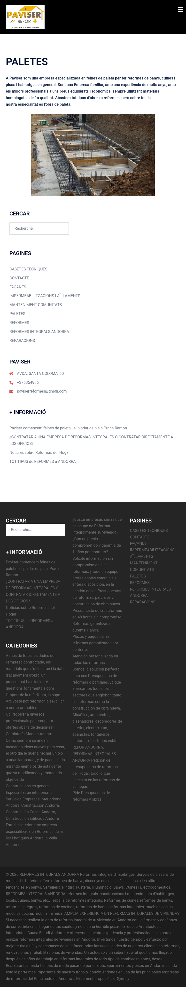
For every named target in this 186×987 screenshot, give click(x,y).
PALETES (17, 313)
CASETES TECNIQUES (28, 269)
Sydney (123, 978)
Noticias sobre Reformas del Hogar (39, 452)
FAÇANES (17, 287)
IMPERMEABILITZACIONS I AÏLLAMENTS (44, 295)
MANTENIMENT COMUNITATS (35, 304)
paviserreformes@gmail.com (42, 391)
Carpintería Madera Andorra (30, 734)
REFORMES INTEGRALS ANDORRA (39, 331)
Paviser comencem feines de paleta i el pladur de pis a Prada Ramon (68, 428)
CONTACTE (19, 278)
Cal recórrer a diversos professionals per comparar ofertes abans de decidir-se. (30, 721)
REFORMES (19, 322)
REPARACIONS (22, 340)
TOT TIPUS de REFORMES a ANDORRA (42, 461)
